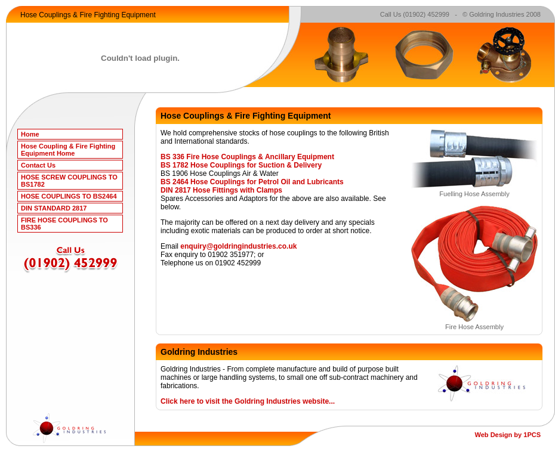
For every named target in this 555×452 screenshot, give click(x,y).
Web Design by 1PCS (508, 434)
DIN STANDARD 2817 (54, 208)
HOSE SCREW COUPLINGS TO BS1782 (69, 181)
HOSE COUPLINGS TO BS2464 (69, 196)
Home (30, 134)
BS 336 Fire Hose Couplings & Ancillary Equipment (247, 157)
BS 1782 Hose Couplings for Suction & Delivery (241, 165)
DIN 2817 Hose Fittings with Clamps (221, 190)
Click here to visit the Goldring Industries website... (248, 401)
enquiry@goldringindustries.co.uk (238, 246)
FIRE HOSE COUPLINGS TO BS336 (64, 223)
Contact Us (38, 165)
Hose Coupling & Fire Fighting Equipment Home (68, 150)
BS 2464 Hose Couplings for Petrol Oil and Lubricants (252, 182)
